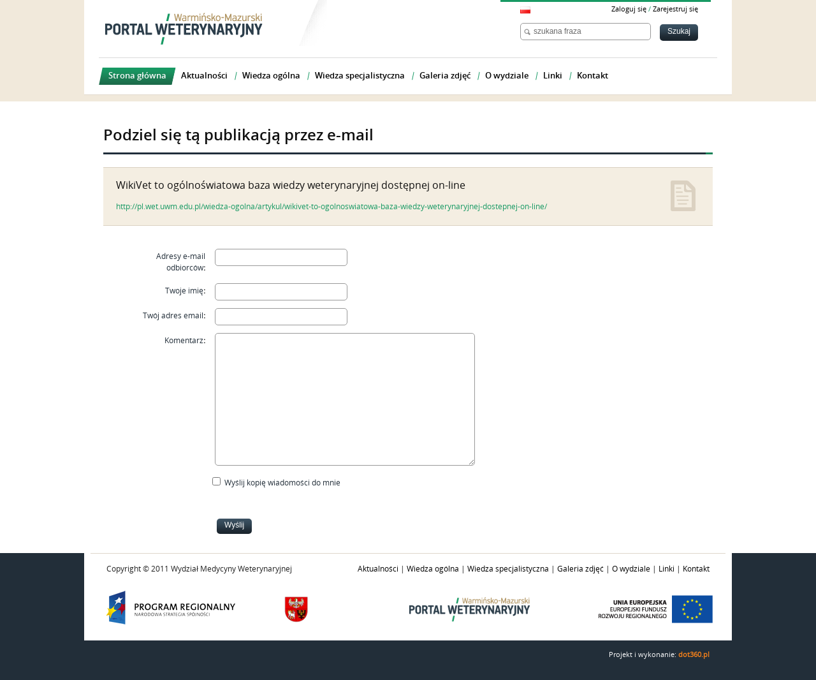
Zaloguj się (628, 9)
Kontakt (696, 569)
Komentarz (183, 340)
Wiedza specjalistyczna (508, 569)
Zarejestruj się (675, 9)
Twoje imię (184, 290)
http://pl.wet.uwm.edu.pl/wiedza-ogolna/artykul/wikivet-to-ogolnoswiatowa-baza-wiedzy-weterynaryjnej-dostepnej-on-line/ (331, 206)
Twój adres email (173, 315)
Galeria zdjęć (580, 569)
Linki (666, 569)
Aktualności (378, 569)
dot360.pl (694, 655)
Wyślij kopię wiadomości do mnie (282, 482)
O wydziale (631, 569)
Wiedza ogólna (433, 569)
